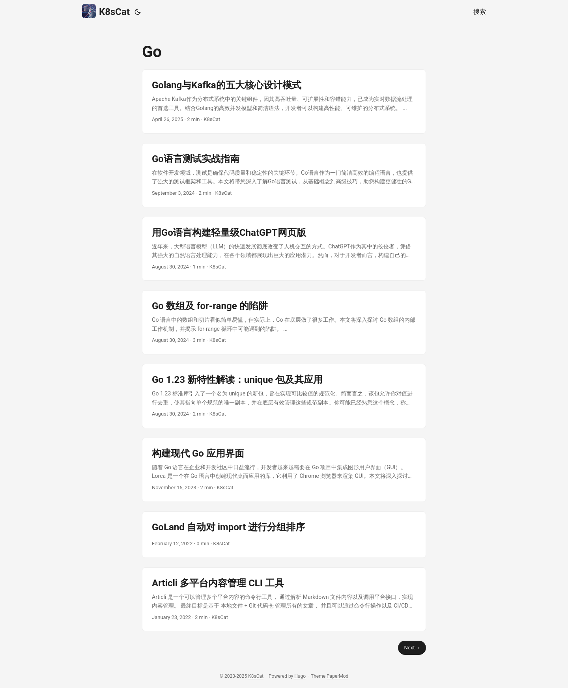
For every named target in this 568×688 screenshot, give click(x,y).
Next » (412, 648)
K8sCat (106, 11)
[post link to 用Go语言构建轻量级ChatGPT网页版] (284, 249)
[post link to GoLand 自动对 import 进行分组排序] (284, 534)
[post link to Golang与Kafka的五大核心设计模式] (284, 101)
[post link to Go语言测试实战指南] (284, 175)
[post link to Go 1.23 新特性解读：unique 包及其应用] (284, 396)
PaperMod (337, 676)
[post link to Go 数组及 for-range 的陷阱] (284, 322)
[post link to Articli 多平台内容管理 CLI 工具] (284, 599)
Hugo (300, 676)
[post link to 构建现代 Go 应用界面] (284, 470)
